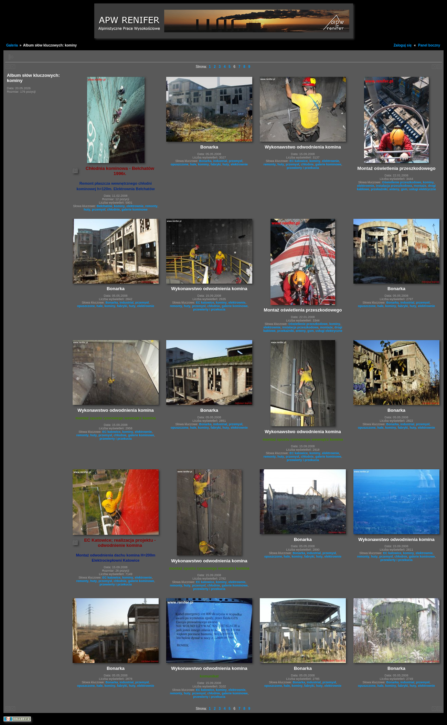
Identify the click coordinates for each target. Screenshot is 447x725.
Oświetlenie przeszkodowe (401, 182)
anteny (394, 189)
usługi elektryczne (422, 189)
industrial (220, 161)
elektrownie (135, 206)
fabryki (216, 164)
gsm (404, 189)
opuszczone (180, 164)
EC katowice (298, 161)
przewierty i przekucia (303, 168)
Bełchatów (104, 206)
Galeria (12, 45)
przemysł (98, 209)
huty (87, 209)
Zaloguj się (403, 45)
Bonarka (205, 161)
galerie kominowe (134, 209)
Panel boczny (429, 45)
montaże (420, 185)
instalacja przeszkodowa (394, 185)
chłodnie (113, 209)
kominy (119, 206)
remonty (151, 206)
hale (193, 164)
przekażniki (379, 189)
